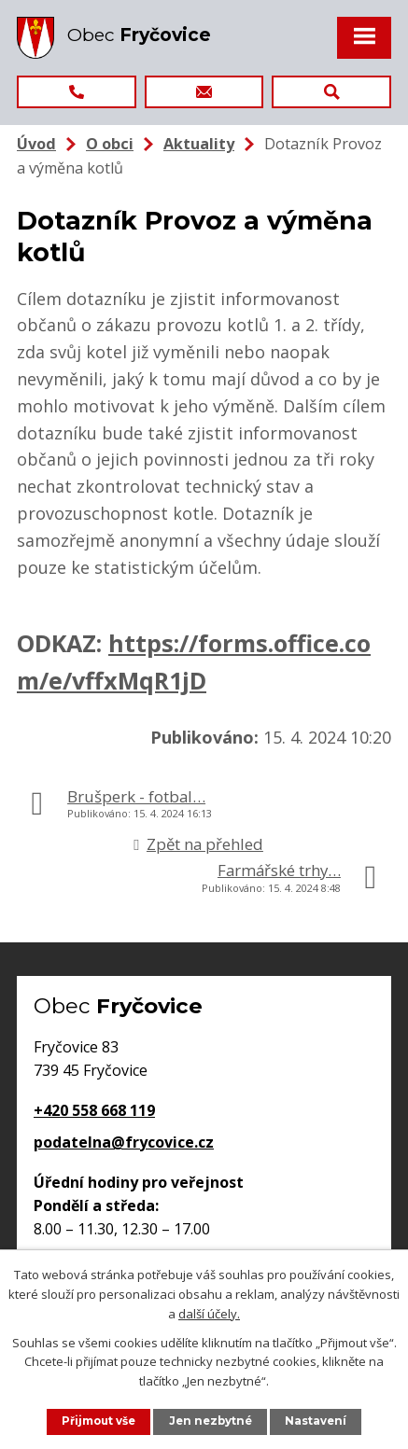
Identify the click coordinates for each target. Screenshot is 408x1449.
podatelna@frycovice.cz (124, 1142)
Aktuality (198, 143)
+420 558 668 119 (94, 1110)
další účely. (209, 1312)
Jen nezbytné (210, 1421)
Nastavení (315, 1421)
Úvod (36, 143)
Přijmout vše (98, 1421)
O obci (110, 143)
